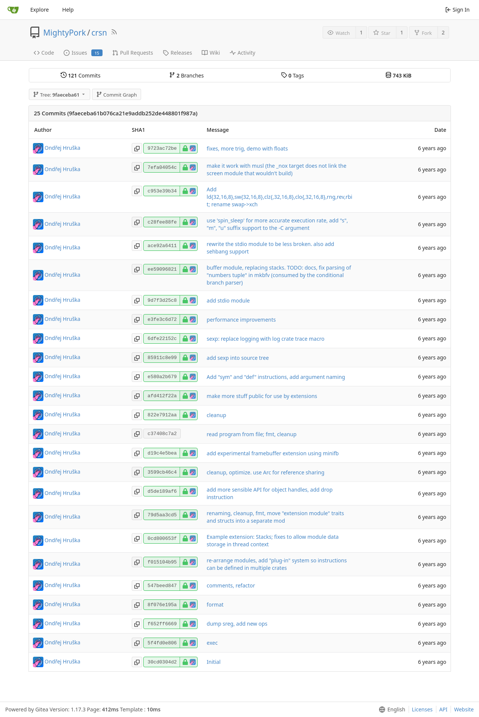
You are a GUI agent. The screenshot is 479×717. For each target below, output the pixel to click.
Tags (292, 75)
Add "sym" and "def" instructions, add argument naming (276, 376)
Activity (242, 52)
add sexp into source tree (238, 357)
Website (464, 709)
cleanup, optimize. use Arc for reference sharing (265, 472)
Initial (213, 661)
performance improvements (241, 319)
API (443, 709)
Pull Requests (132, 52)
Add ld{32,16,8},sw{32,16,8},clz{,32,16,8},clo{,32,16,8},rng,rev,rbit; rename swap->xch (279, 197)
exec (212, 642)
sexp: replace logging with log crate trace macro (265, 338)
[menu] (390, 709)
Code (44, 52)
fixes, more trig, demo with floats (247, 148)
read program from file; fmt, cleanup (251, 434)
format (215, 604)
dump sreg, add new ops (237, 623)
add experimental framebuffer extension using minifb (273, 453)
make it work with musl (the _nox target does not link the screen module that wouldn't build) (276, 169)
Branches (186, 75)
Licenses (422, 709)
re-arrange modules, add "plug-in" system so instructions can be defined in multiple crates (277, 564)
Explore (39, 9)
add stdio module (228, 300)
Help (68, 9)
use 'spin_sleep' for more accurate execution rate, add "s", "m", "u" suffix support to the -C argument (277, 224)
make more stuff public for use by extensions (262, 395)
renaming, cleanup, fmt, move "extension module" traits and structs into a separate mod (275, 517)
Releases (177, 52)
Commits (80, 75)
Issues (83, 52)
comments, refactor (231, 585)
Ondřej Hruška (62, 147)
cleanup (216, 415)
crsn (99, 32)
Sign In (457, 9)
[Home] (13, 9)
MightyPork (64, 32)
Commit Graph (116, 94)
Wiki (211, 52)
